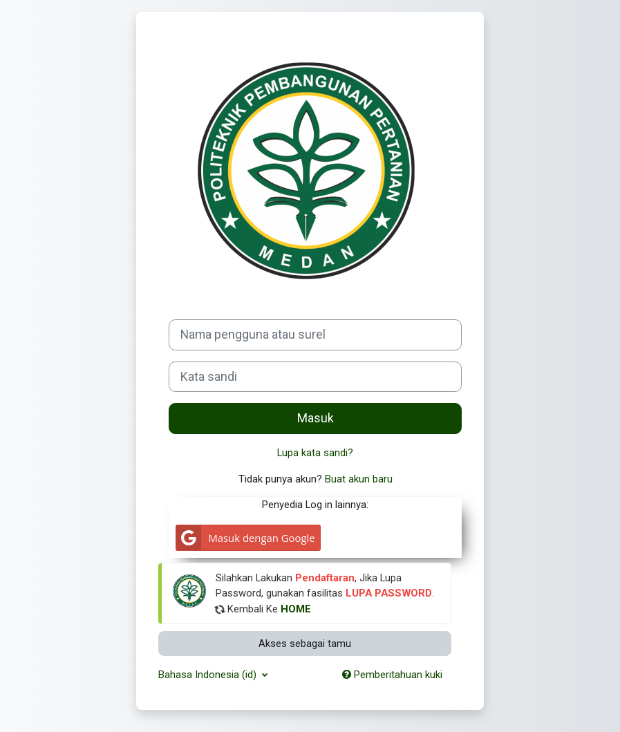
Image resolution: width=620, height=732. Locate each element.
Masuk (315, 418)
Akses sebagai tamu (305, 643)
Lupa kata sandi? (315, 453)
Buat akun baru (359, 479)
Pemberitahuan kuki (392, 674)
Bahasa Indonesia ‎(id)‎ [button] (208, 674)
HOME (296, 609)
